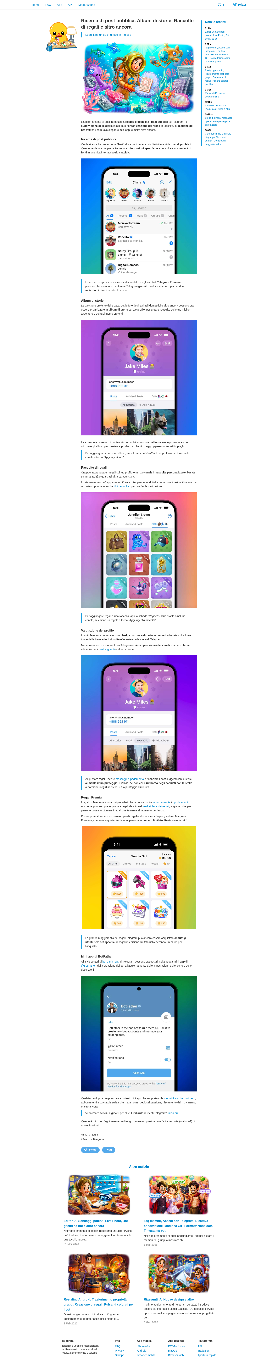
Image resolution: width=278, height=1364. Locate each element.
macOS (172, 1350)
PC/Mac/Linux (176, 1346)
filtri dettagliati (122, 486)
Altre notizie (139, 1167)
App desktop (176, 1340)
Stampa (119, 1355)
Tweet (108, 1150)
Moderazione (86, 4)
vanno (156, 802)
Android (141, 1350)
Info (117, 1340)
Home (36, 4)
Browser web (176, 1355)
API (70, 4)
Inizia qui (173, 1113)
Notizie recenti (215, 22)
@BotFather (88, 965)
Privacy (119, 1350)
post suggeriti (107, 649)
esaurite (165, 802)
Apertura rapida (206, 1355)
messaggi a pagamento (130, 779)
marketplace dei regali (155, 806)
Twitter (239, 4)
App (59, 4)
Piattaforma (204, 1340)
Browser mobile (146, 1355)
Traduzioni (203, 1350)
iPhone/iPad (144, 1346)
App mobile (144, 1340)
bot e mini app (111, 961)
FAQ (48, 4)
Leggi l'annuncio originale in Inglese (108, 34)
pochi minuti (181, 802)
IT (222, 4)
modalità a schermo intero (179, 1098)
